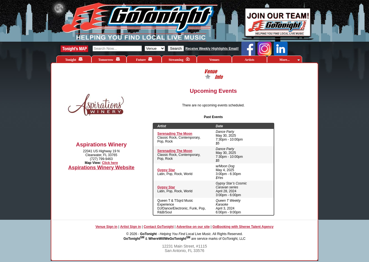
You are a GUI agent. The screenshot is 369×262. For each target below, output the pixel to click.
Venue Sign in (106, 227)
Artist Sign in (130, 227)
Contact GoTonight (159, 227)
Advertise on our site (193, 227)
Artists (249, 60)
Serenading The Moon (174, 134)
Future (144, 59)
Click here (110, 163)
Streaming (179, 59)
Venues (214, 60)
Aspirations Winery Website (101, 167)
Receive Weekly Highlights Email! (212, 49)
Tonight (74, 59)
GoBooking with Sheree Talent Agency (242, 227)
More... (290, 60)
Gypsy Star (166, 170)
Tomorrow (109, 59)
